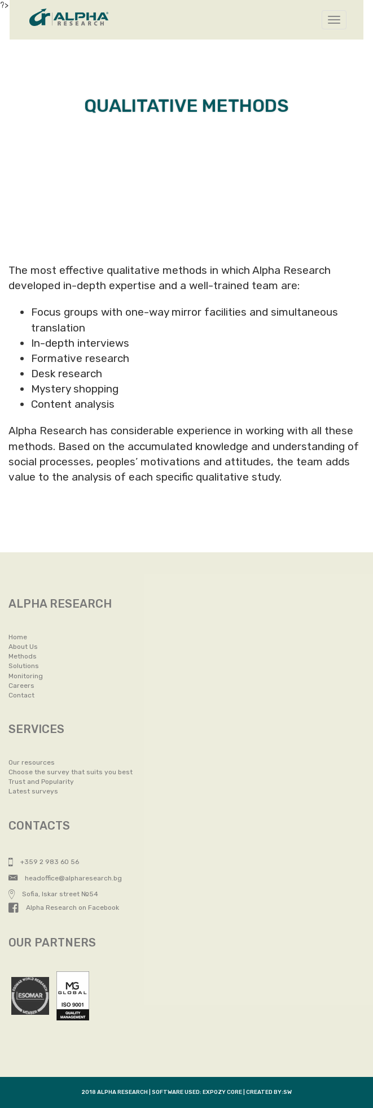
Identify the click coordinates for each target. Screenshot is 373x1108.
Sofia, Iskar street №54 (53, 894)
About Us (23, 647)
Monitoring (25, 676)
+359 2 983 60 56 (43, 862)
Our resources (31, 762)
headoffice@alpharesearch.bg (65, 878)
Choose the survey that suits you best (70, 772)
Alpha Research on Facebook (63, 907)
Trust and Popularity (41, 782)
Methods (22, 656)
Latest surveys (33, 791)
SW (287, 1092)
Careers (21, 686)
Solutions (23, 666)
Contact (21, 695)
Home (17, 637)
